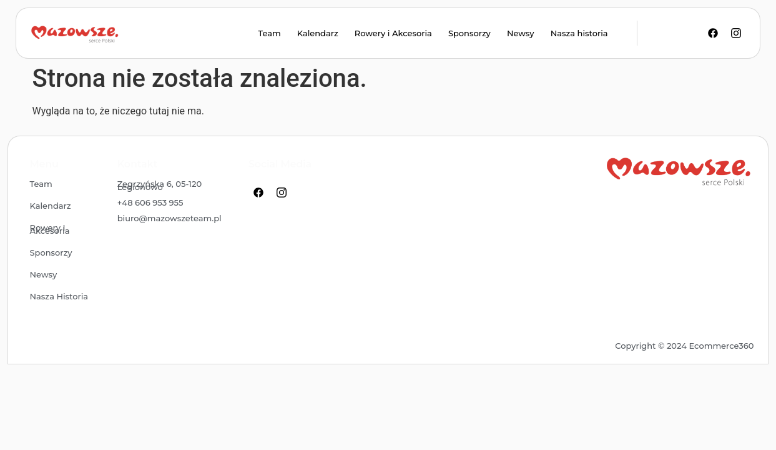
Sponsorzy (469, 33)
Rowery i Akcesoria (393, 33)
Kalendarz (317, 33)
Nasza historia (579, 33)
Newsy (520, 33)
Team (269, 33)
